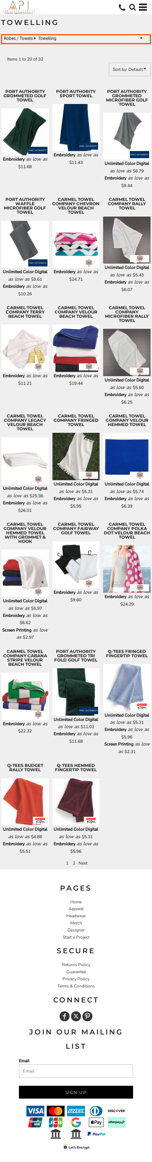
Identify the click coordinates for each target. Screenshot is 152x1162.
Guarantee (76, 972)
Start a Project (76, 937)
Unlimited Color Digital (127, 163)
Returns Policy (76, 965)
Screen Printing (16, 630)
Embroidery (14, 159)
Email (24, 1061)
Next (82, 863)
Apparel (76, 909)
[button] (132, 7)
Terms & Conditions (76, 986)
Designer (76, 930)
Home (76, 902)
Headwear (76, 916)
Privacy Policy (76, 979)
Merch (76, 923)
